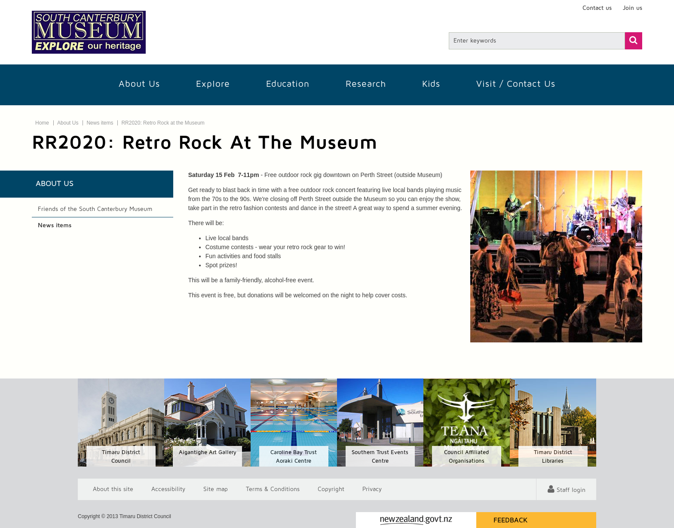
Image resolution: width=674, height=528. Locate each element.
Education (287, 84)
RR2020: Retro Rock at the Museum (162, 123)
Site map (215, 489)
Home (42, 123)
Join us (632, 8)
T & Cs (273, 489)
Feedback (510, 520)
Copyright (331, 489)
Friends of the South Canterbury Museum (95, 209)
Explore (213, 84)
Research (366, 84)
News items (99, 123)
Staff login (571, 490)
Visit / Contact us (515, 84)
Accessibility (168, 489)
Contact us (597, 8)
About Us (139, 84)
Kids (431, 84)
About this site (113, 489)
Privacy (372, 489)
